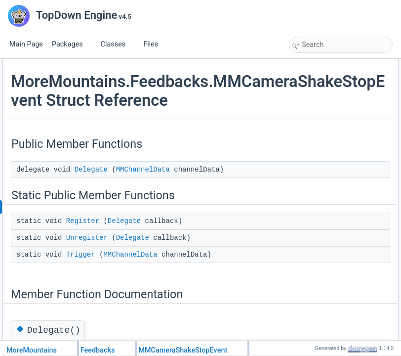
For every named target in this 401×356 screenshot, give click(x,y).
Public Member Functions (325, 64)
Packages (71, 44)
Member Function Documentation (335, 129)
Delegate (208, 207)
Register (200, 294)
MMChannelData (223, 218)
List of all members (317, 183)
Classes (117, 44)
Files (154, 44)
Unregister (204, 322)
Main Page (26, 44)
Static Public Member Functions (333, 86)
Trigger (309, 118)
